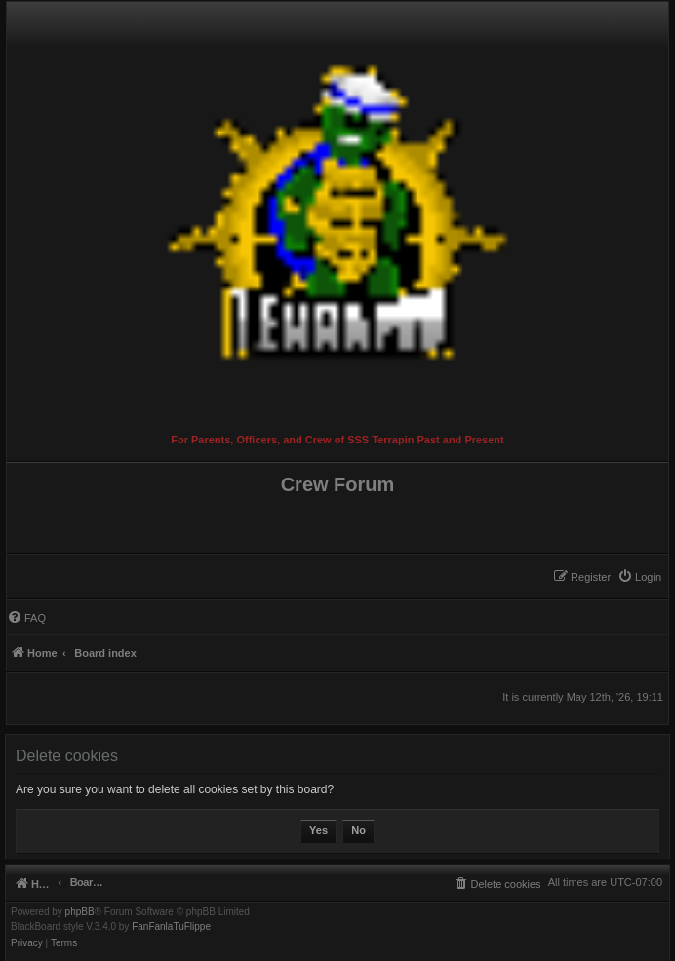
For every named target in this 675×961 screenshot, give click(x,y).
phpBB (80, 912)
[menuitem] (639, 577)
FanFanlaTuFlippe (171, 927)
